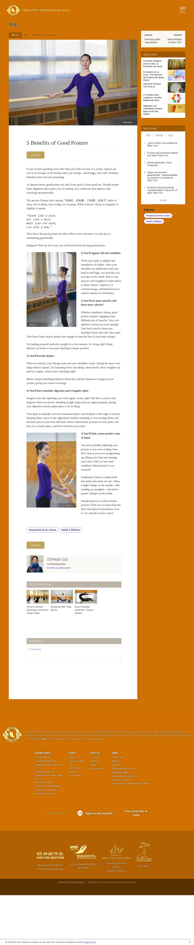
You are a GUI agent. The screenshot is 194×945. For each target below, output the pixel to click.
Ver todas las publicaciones (59, 618)
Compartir (35, 155)
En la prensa (75, 825)
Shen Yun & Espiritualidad (47, 835)
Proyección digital (120, 822)
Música (115, 810)
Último (72, 807)
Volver (14, 35)
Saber (115, 802)
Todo (148, 135)
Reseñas (73, 821)
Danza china (118, 807)
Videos (72, 802)
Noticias (159, 135)
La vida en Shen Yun (45, 821)
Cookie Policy (89, 942)
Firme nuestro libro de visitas (136, 863)
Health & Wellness (70, 579)
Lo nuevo (94, 807)
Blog (26, 35)
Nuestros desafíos (43, 832)
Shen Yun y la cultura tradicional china (130, 833)
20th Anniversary (43, 807)
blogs (93, 814)
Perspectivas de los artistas (42, 579)
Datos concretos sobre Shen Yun (48, 827)
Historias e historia (121, 829)
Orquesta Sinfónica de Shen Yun (48, 816)
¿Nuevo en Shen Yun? (45, 810)
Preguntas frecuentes (45, 843)
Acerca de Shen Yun (76, 812)
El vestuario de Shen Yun (124, 818)
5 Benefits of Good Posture (44, 35)
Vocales (116, 814)
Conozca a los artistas (45, 839)
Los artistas (74, 817)
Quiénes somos (42, 802)
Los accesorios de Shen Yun (125, 826)
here (88, 557)
